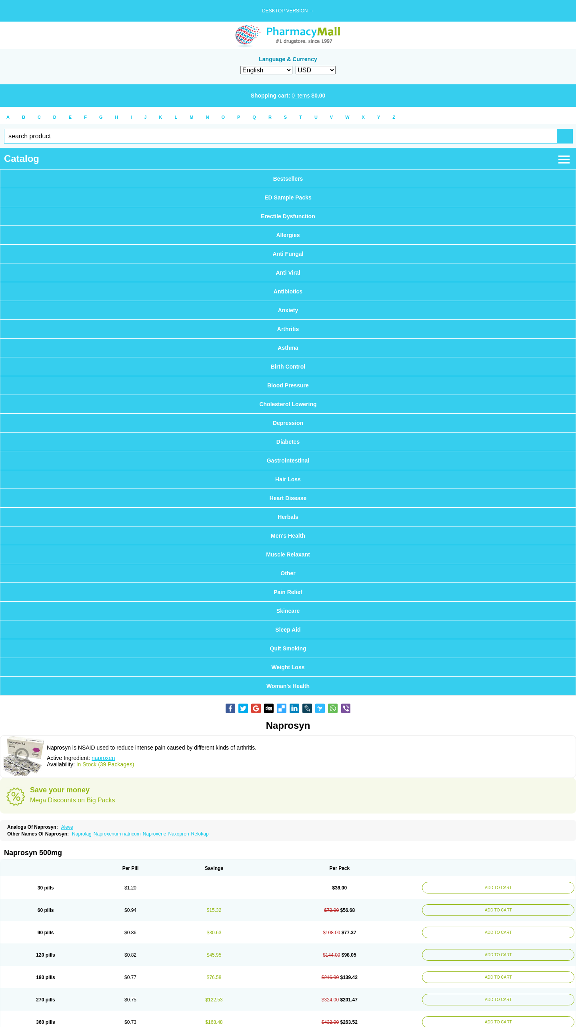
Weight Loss (288, 667)
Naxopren (178, 834)
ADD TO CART (498, 887)
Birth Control (288, 366)
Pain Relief (288, 592)
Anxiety (288, 310)
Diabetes (288, 442)
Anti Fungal (288, 254)
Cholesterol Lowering (287, 404)
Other (287, 573)
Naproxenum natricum (117, 834)
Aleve (67, 827)
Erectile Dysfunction (288, 216)
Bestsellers (288, 178)
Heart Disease (288, 498)
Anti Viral (288, 272)
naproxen (103, 758)
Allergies (288, 235)
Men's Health (288, 535)
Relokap (200, 834)
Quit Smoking (288, 648)
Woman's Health (288, 686)
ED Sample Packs (288, 197)
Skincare (288, 611)
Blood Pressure (287, 385)
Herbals (288, 517)
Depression (288, 423)
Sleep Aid (287, 629)
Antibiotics (288, 291)
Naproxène (154, 834)
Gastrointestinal (288, 460)
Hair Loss (288, 479)
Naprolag (82, 834)
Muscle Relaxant (288, 554)
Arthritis (288, 329)
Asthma (288, 348)
